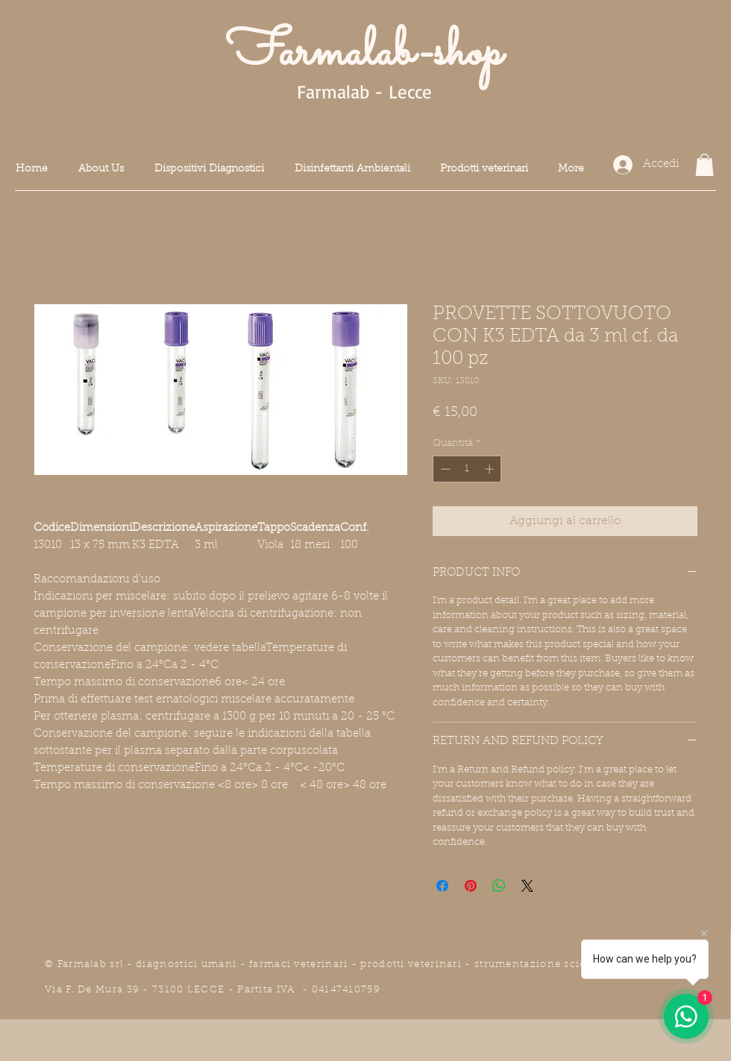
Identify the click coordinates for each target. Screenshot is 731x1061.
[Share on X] (527, 886)
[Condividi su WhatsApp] (499, 886)
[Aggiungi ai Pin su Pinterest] (471, 886)
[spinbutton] (467, 469)
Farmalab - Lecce (364, 91)
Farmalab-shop (364, 54)
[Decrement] (444, 469)
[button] (704, 165)
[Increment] (491, 469)
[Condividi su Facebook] (442, 886)
